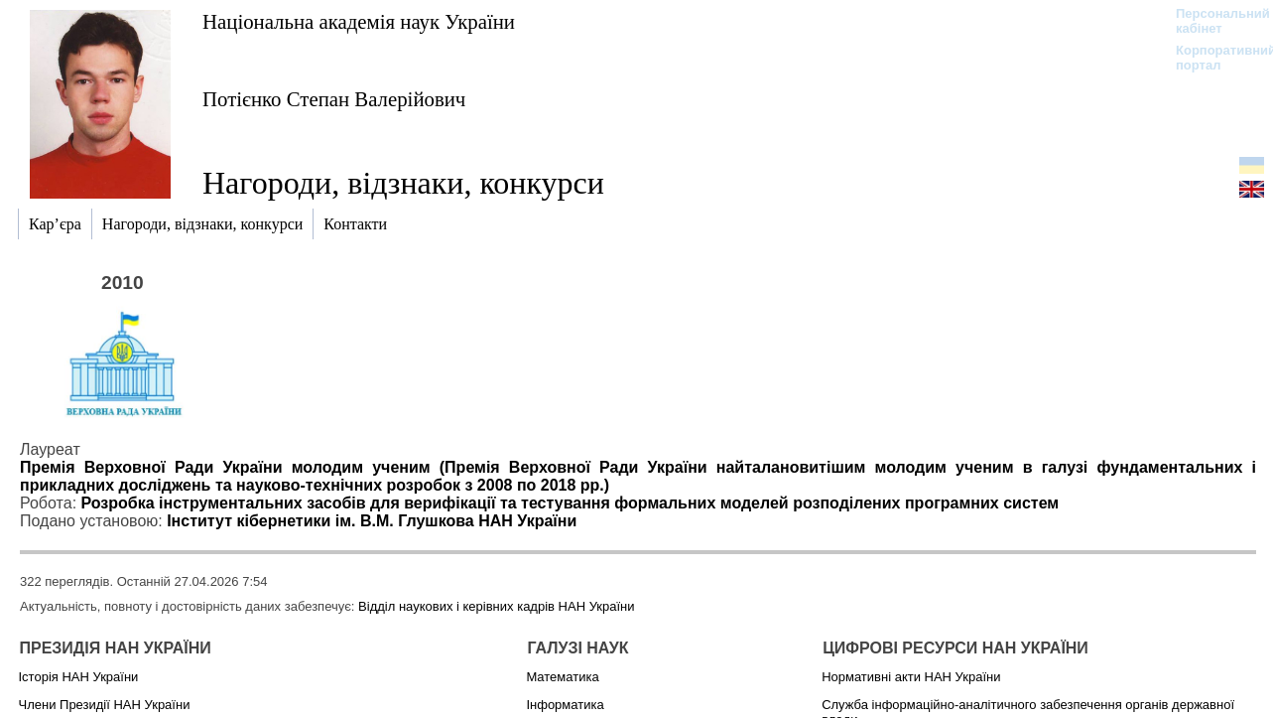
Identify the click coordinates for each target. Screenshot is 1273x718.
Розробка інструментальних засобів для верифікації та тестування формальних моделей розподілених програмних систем (570, 503)
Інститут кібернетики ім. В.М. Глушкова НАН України (371, 520)
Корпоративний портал (1213, 57)
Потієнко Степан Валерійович (333, 98)
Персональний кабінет (1213, 21)
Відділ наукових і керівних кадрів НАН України (496, 606)
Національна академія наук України (358, 21)
